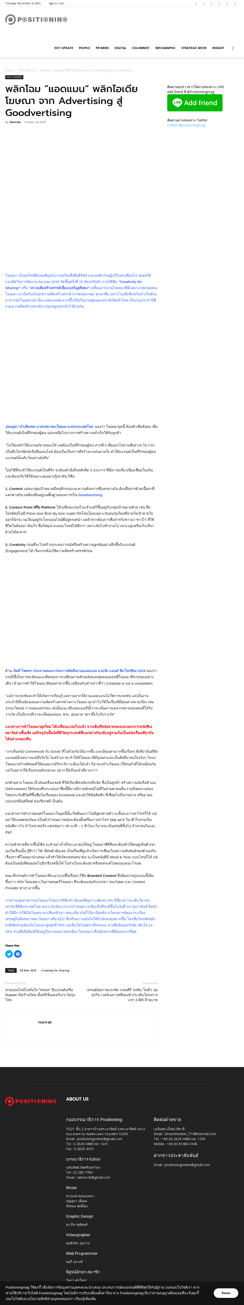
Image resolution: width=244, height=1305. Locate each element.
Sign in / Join (56, 3)
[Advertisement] (81, 260)
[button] (233, 48)
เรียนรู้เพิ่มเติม (85, 1299)
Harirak (15, 122)
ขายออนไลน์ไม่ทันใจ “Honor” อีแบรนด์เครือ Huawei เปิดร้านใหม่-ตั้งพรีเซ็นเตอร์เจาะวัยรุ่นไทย (40, 995)
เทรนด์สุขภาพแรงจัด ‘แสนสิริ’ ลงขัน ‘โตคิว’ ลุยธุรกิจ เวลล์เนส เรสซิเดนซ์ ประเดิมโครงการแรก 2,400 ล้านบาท (122, 995)
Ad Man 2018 (28, 970)
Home (9, 70)
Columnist (141, 48)
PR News (102, 48)
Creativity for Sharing (55, 970)
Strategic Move (194, 48)
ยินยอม (225, 1293)
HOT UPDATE (63, 48)
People (84, 48)
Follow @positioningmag (186, 125)
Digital (120, 48)
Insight (218, 48)
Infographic (165, 48)
